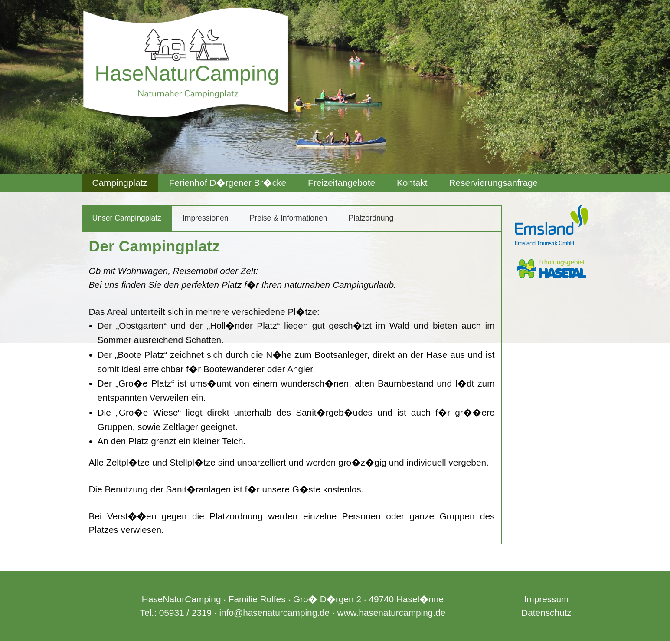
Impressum (546, 599)
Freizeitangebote (341, 183)
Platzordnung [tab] (371, 218)
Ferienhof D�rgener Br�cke (227, 183)
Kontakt (412, 183)
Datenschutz (546, 613)
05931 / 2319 (185, 613)
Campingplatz (119, 183)
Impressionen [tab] (206, 218)
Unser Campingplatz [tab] (126, 218)
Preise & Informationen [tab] (288, 218)
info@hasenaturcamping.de (274, 613)
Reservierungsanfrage (493, 183)
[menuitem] (120, 183)
